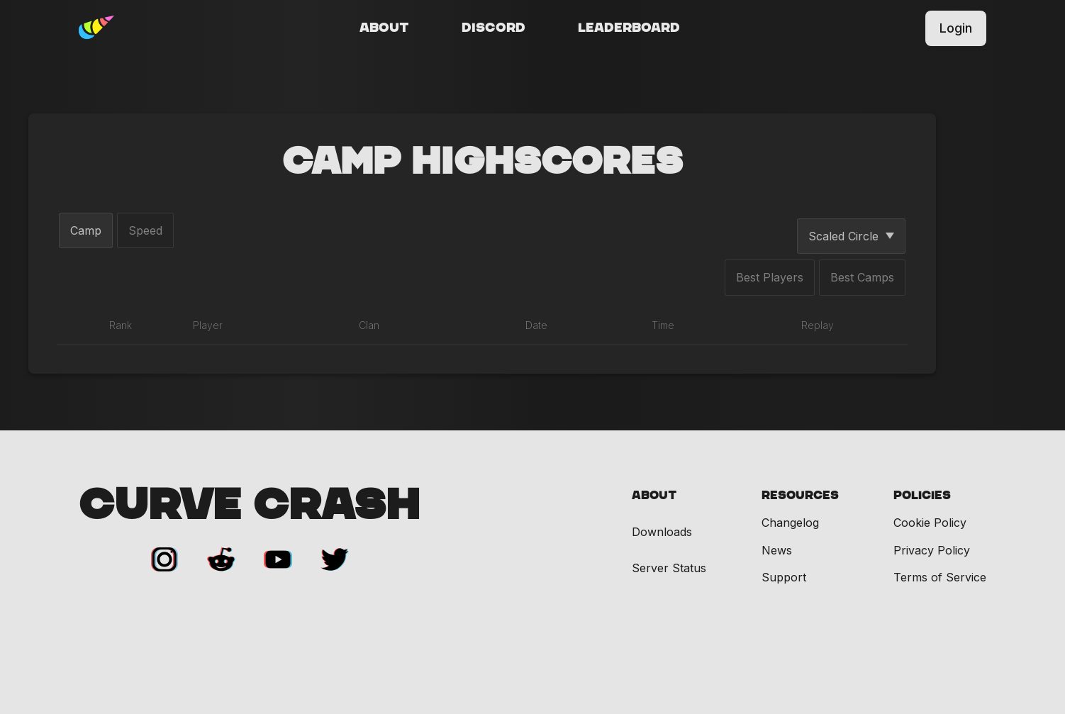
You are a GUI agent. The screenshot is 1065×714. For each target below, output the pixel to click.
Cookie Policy (929, 522)
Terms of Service (939, 577)
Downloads (662, 532)
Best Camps (862, 277)
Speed (145, 230)
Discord (493, 28)
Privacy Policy (931, 550)
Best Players (769, 277)
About (384, 28)
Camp (85, 230)
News (777, 550)
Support (784, 577)
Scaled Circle (851, 236)
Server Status (669, 568)
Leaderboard (629, 28)
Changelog (790, 522)
